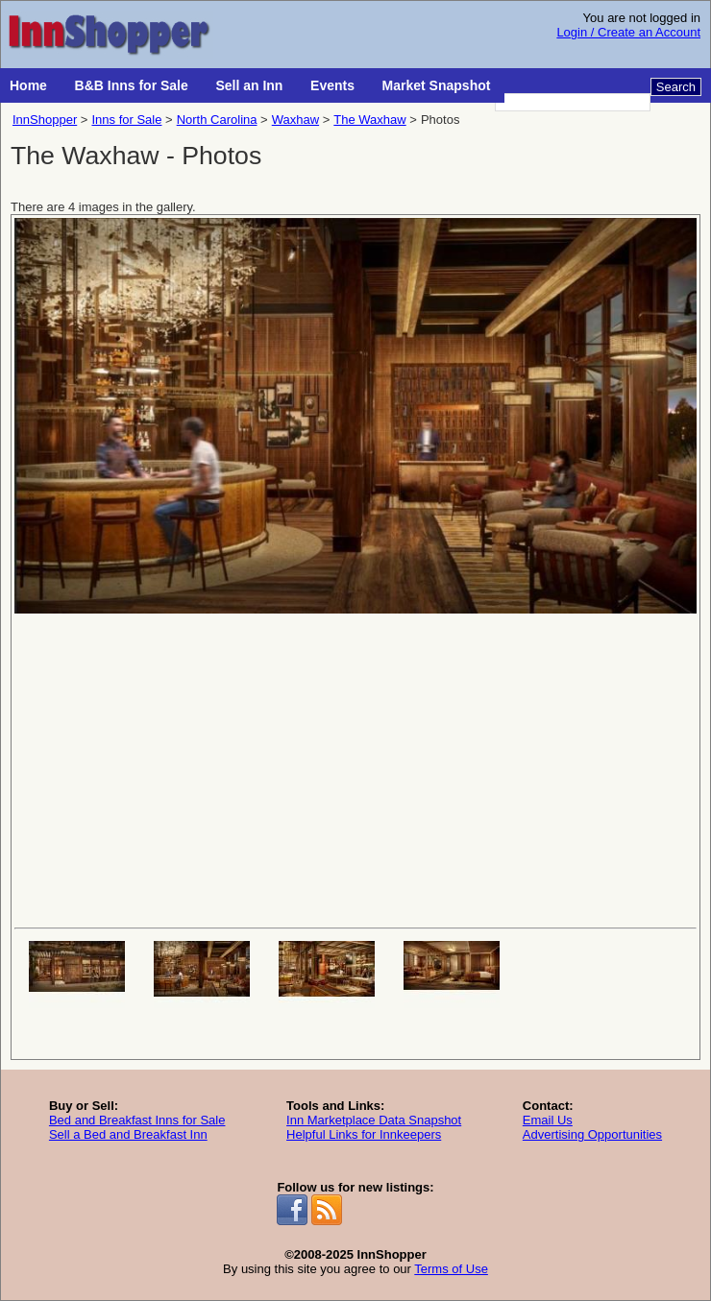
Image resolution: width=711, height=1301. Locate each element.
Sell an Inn (248, 85)
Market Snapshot (436, 85)
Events (332, 85)
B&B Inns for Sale (131, 85)
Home (28, 85)
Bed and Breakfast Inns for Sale (137, 1120)
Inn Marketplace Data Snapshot (373, 1120)
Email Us (548, 1120)
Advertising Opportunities (592, 1134)
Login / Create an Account (628, 32)
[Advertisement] (355, 769)
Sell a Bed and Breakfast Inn (128, 1134)
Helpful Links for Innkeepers (363, 1134)
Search (676, 87)
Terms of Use (451, 1269)
